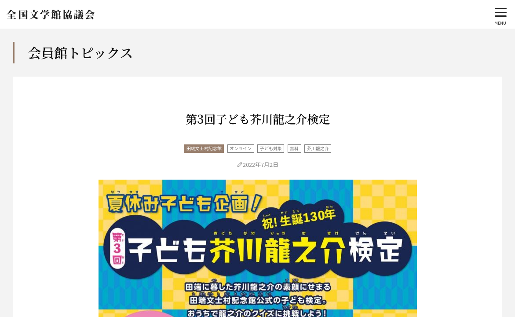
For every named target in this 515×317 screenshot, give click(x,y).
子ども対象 (271, 148)
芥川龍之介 (318, 148)
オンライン (241, 148)
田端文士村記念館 (204, 148)
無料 (294, 148)
